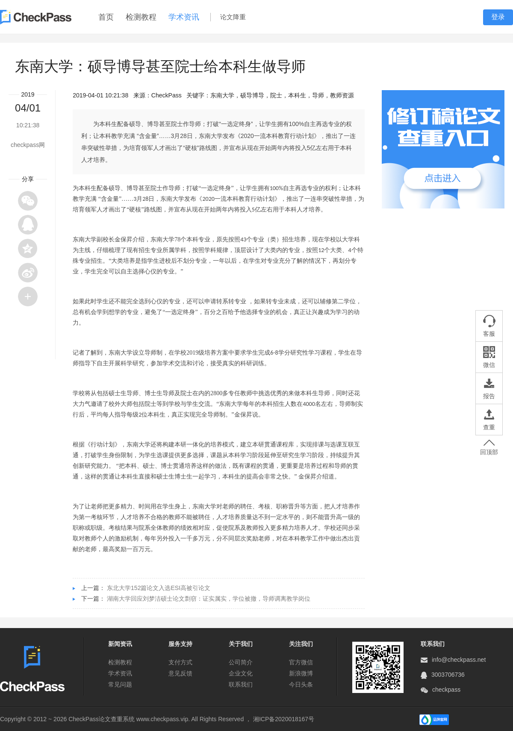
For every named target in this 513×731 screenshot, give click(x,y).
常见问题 (120, 684)
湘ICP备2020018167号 (283, 719)
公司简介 (241, 662)
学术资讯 (183, 17)
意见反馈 (180, 673)
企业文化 (241, 673)
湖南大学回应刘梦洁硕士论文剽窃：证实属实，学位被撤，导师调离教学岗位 (208, 598)
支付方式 (180, 662)
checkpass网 (28, 144)
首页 (106, 17)
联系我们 (241, 684)
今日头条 (301, 684)
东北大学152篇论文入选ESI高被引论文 (158, 587)
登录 (498, 17)
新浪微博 (301, 673)
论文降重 (233, 17)
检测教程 (141, 17)
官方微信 (301, 662)
